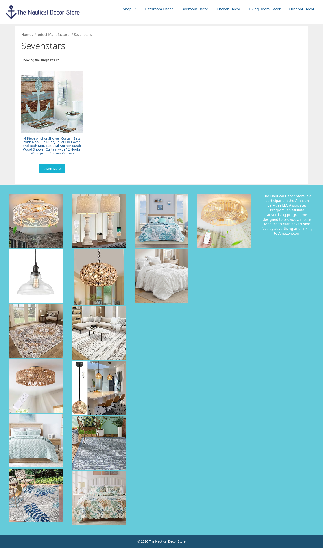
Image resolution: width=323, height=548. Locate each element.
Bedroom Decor (195, 9)
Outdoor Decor (301, 9)
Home (26, 34)
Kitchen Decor (228, 9)
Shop (132, 9)
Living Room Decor (265, 9)
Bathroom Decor (159, 9)
